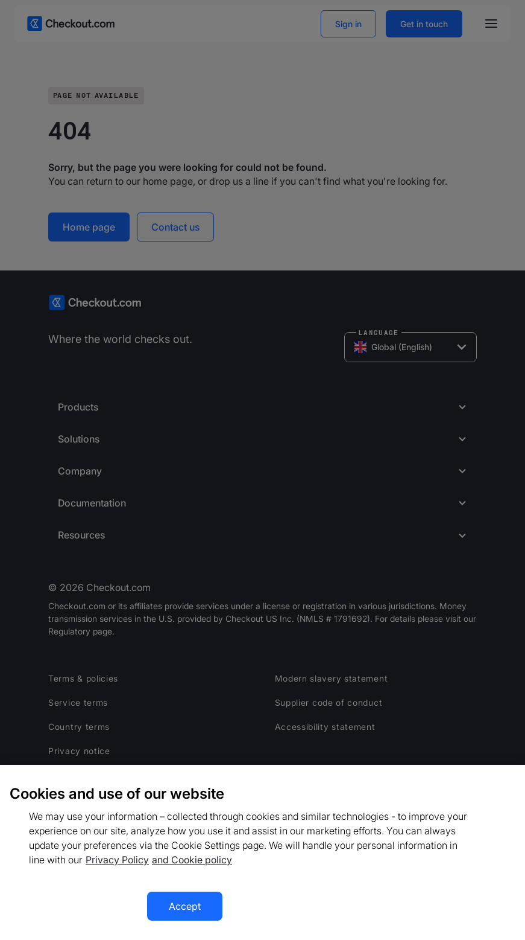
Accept (185, 906)
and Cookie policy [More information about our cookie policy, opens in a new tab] (192, 860)
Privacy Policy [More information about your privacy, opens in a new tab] (117, 860)
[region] (262, 852)
